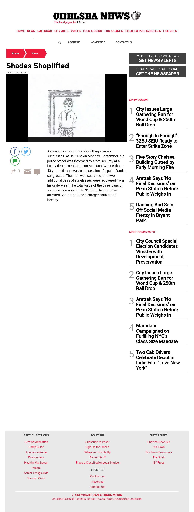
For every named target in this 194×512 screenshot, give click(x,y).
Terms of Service (85, 498)
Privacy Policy (105, 498)
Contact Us (124, 42)
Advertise (98, 42)
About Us (74, 42)
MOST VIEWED (138, 100)
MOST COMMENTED (142, 232)
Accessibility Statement (128, 498)
